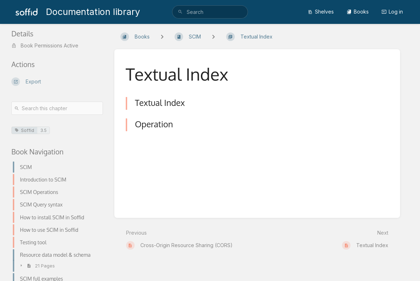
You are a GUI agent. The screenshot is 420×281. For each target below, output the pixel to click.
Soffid (24, 130)
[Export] (57, 81)
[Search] (180, 12)
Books (358, 12)
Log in (392, 12)
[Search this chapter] (57, 108)
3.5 (43, 130)
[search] (210, 12)
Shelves (321, 12)
